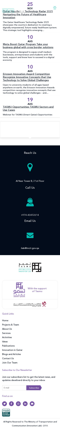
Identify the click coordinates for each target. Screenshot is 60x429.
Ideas (5, 341)
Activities (7, 337)
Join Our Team (9, 362)
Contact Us (8, 358)
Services (6, 333)
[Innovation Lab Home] (13, 7)
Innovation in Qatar (12, 350)
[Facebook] (11, 403)
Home (5, 320)
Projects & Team (10, 324)
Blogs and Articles (11, 354)
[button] (55, 8)
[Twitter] (4, 403)
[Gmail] (32, 403)
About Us (7, 328)
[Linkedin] (25, 403)
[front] (30, 269)
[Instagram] (18, 403)
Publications (8, 345)
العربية (42, 7)
